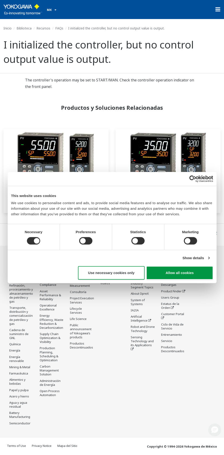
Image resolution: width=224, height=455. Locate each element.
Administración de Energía (50, 383)
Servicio (166, 341)
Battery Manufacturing (19, 415)
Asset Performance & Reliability (50, 295)
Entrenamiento (171, 335)
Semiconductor (19, 423)
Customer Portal (172, 314)
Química (15, 344)
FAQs (59, 28)
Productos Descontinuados (81, 346)
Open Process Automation (50, 393)
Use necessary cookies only (111, 273)
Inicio (7, 28)
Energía (14, 351)
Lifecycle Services (76, 311)
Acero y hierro (19, 396)
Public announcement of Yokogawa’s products (80, 331)
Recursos (43, 28)
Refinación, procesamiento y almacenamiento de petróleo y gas (21, 294)
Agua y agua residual (18, 405)
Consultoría (78, 292)
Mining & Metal (19, 367)
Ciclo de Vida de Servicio (172, 326)
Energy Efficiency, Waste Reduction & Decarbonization (51, 322)
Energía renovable (16, 359)
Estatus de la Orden (170, 306)
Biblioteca (24, 28)
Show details (193, 258)
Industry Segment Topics (142, 286)
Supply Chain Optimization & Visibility (50, 338)
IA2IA (135, 311)
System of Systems (138, 302)
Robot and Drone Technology (143, 329)
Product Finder (171, 291)
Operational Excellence (48, 307)
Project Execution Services (82, 301)
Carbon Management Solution (49, 371)
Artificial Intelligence (139, 319)
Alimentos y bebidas (17, 382)
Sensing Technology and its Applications (142, 342)
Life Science (78, 319)
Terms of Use (16, 446)
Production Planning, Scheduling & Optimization (49, 354)
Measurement (80, 286)
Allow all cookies (180, 273)
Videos (105, 283)
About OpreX (140, 294)
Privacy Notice (42, 446)
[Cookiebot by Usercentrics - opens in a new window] (192, 178)
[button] (214, 429)
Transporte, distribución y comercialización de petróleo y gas (21, 316)
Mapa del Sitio (67, 446)
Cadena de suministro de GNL (19, 334)
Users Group (170, 298)
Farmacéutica (18, 373)
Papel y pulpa (19, 390)
